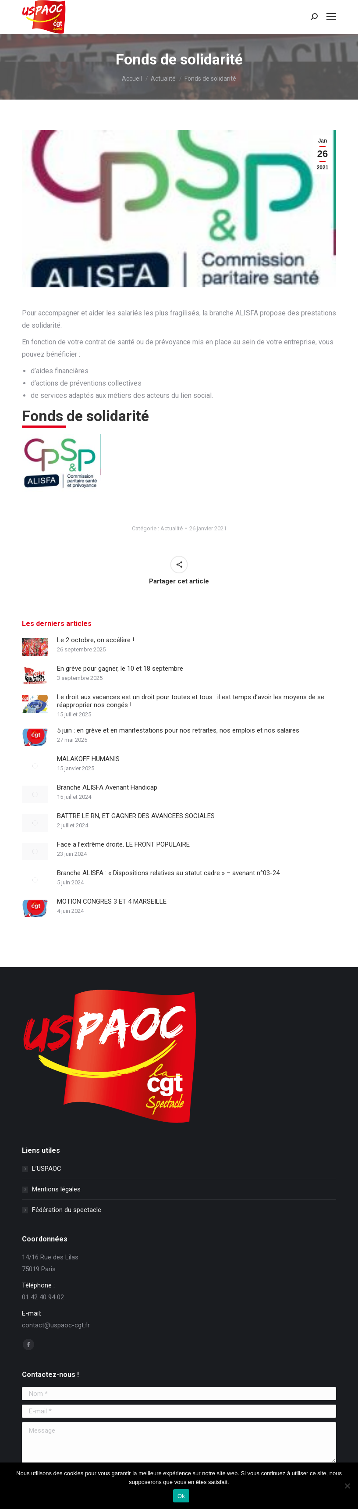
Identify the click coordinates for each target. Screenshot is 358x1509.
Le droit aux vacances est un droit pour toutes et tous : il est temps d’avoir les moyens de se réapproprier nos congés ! (190, 701)
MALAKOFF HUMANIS (88, 759)
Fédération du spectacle (66, 1210)
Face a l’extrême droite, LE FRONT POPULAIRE (123, 844)
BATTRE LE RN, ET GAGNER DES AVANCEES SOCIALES (136, 816)
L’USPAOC (46, 1169)
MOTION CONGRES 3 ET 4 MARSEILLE (112, 901)
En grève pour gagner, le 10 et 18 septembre (120, 668)
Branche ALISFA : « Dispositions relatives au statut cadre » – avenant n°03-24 (168, 873)
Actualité (171, 528)
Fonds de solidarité (85, 416)
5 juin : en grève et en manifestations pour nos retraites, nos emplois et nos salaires (178, 730)
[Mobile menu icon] (331, 16)
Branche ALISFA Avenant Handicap (107, 787)
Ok (181, 1496)
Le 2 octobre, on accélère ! (95, 640)
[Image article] (35, 647)
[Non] (347, 1485)
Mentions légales (56, 1189)
